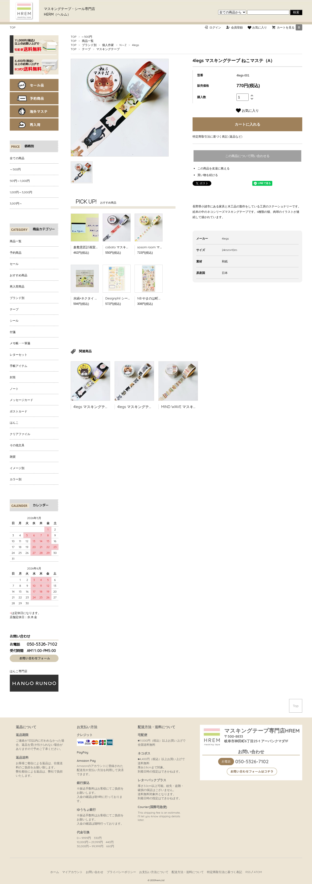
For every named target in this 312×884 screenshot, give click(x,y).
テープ (86, 49)
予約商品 (34, 98)
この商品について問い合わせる (247, 156)
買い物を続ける (207, 175)
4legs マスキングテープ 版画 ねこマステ (150, 406)
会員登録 (237, 27)
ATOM (258, 872)
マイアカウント (72, 872)
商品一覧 (88, 41)
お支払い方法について (153, 872)
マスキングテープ (108, 49)
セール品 (34, 85)
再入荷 (34, 124)
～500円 (86, 36)
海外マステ (34, 111)
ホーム (54, 872)
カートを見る (289, 27)
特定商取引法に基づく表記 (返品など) (217, 136)
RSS (248, 872)
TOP (12, 27)
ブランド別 (89, 45)
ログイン (215, 27)
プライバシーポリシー (121, 872)
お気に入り (257, 27)
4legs (135, 45)
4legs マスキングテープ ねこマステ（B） (107, 406)
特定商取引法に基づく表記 (224, 872)
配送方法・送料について (188, 872)
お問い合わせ (94, 872)
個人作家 (108, 45)
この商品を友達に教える (213, 168)
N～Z (122, 45)
